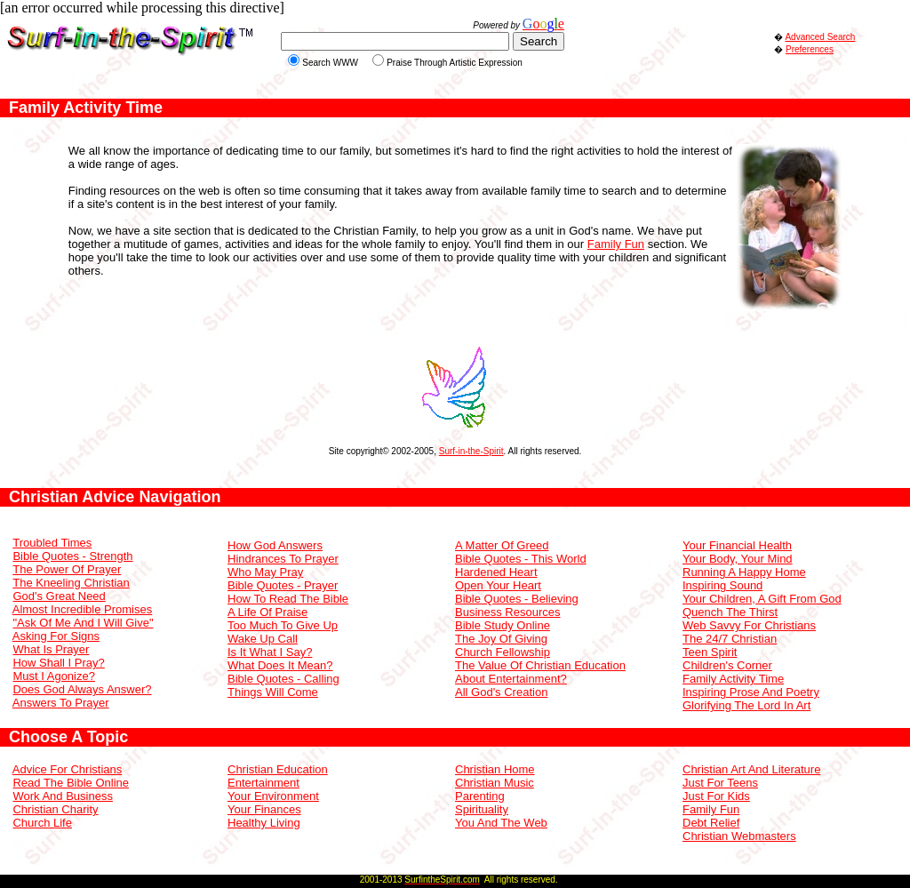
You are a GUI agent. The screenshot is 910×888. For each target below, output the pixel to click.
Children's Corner (727, 665)
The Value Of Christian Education (540, 665)
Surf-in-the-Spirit (471, 451)
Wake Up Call (263, 638)
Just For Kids (716, 796)
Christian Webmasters (739, 836)
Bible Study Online (502, 625)
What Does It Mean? (280, 665)
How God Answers (275, 545)
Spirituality (481, 809)
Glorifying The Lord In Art (746, 705)
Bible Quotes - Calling (283, 678)
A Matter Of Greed (502, 545)
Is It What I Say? (270, 652)
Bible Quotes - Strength (72, 556)
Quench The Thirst (730, 612)
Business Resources (508, 612)
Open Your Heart (498, 585)
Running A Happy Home (744, 572)
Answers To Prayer (60, 702)
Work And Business (62, 796)
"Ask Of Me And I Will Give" (82, 622)
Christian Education (278, 769)
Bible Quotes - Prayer (283, 585)
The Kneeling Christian (71, 582)
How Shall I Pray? (58, 662)
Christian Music (494, 782)
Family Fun (615, 244)
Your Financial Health (737, 545)
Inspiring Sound (722, 585)
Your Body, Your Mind (737, 558)
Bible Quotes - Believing (517, 598)
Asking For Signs (56, 636)
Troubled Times (52, 542)
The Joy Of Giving (501, 638)
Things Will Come (273, 692)
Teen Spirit (709, 652)
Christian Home (495, 769)
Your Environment (273, 796)
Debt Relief (710, 822)
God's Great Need (58, 596)
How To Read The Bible (288, 598)
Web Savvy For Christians (749, 625)
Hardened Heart (496, 572)
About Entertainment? (511, 678)
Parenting (480, 796)
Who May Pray (265, 572)
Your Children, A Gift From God (762, 598)
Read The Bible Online (70, 782)
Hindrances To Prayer (283, 558)
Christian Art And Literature (751, 769)
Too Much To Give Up (283, 625)
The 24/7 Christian (729, 638)
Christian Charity (55, 809)
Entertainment (263, 782)
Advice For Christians (67, 769)
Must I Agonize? (53, 676)
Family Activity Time (733, 678)
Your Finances (264, 809)
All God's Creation (501, 692)
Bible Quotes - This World (521, 558)
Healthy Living (264, 822)
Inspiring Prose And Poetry (750, 692)
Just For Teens (720, 782)
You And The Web (501, 822)
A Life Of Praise (267, 612)
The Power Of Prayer (66, 569)
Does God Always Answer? (81, 689)
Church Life (41, 822)
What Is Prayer (50, 649)
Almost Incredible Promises (82, 609)
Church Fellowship (502, 652)
